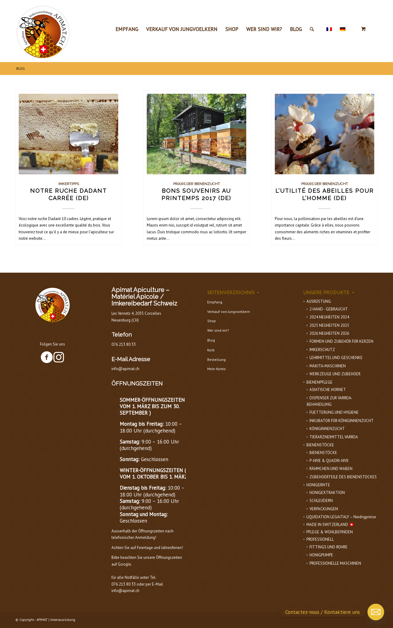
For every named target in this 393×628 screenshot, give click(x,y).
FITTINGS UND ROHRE (328, 547)
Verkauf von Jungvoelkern (228, 311)
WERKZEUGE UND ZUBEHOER (334, 374)
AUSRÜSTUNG (318, 301)
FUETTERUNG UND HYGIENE (334, 412)
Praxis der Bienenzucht (196, 184)
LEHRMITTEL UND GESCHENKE (336, 357)
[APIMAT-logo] (43, 31)
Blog (211, 340)
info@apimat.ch (125, 368)
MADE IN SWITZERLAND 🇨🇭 (330, 524)
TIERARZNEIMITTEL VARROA (333, 437)
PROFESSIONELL (320, 539)
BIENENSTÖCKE (320, 445)
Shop (211, 320)
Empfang (214, 302)
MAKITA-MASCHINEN (327, 366)
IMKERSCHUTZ (322, 349)
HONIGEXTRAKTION (327, 492)
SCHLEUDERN (321, 500)
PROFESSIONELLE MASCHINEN (335, 563)
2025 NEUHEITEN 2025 (329, 325)
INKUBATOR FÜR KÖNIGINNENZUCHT (341, 420)
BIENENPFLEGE (319, 382)
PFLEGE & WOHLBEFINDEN (329, 532)
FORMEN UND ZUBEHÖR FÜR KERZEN (341, 341)
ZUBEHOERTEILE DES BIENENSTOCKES (343, 477)
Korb (211, 350)
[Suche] (312, 29)
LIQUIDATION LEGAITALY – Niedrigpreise (341, 516)
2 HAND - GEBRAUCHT (328, 309)
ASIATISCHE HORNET (327, 389)
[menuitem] (126, 29)
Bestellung (216, 359)
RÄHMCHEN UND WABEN (330, 468)
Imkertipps (68, 184)
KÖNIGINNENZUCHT (327, 428)
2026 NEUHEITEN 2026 (329, 333)
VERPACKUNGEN (323, 508)
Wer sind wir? (218, 330)
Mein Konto (216, 368)
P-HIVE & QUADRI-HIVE (329, 460)
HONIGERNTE (318, 485)
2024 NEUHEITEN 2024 (329, 317)
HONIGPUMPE (321, 555)
